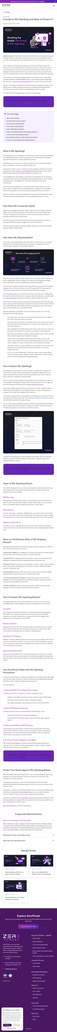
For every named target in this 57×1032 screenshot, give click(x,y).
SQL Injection (36, 938)
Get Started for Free (28, 926)
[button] (12, 1028)
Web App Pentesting (39, 975)
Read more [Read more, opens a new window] (5, 1022)
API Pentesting (37, 978)
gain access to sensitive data (21, 81)
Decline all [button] (17, 1025)
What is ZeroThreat (38, 988)
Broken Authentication (39, 948)
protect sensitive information (35, 384)
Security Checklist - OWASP (41, 935)
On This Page (12, 114)
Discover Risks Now (31, 757)
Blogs (34, 1019)
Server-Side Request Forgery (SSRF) (43, 956)
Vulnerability (6, 16)
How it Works (36, 991)
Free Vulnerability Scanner (40, 1006)
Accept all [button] (7, 1025)
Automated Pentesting (39, 972)
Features (35, 997)
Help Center (36, 1016)
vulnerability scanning (27, 798)
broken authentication (25, 792)
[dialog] (12, 1019)
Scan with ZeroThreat (9, 805)
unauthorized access (36, 196)
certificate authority (11, 298)
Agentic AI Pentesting (39, 981)
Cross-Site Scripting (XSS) (40, 944)
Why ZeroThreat (37, 994)
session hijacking (33, 356)
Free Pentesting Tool (38, 1009)
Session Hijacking (38, 941)
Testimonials (36, 966)
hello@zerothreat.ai (11, 969)
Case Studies (36, 963)
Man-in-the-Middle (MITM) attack (27, 171)
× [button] (21, 1009)
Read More (42, 1)
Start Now (31, 470)
